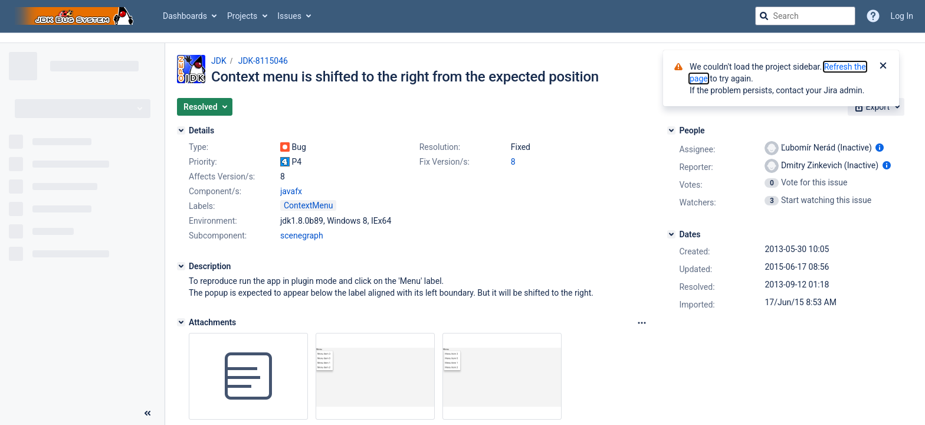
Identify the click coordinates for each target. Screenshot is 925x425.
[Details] (181, 130)
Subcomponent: (218, 235)
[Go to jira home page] (75, 16)
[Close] (883, 67)
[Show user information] (879, 147)
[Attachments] (181, 322)
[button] (204, 107)
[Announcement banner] (462, 38)
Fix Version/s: (444, 161)
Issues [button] (289, 16)
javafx (291, 191)
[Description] (181, 266)
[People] (671, 130)
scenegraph (301, 235)
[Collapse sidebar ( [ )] (147, 413)
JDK (219, 61)
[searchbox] (805, 15)
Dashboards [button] (185, 16)
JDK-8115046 (263, 61)
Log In (902, 16)
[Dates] (671, 234)
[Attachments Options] (642, 323)
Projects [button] (242, 16)
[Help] (873, 15)
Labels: (202, 206)
